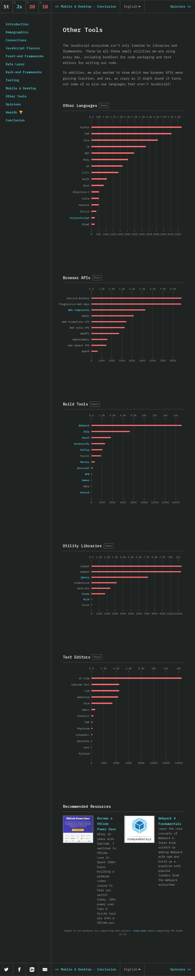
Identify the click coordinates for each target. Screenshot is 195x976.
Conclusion (15, 120)
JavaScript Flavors (23, 48)
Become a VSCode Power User (106, 823)
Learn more (140, 930)
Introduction (17, 24)
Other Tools (16, 96)
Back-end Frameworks (24, 72)
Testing (12, 80)
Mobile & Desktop (21, 88)
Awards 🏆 (14, 112)
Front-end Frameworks (25, 56)
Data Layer (15, 64)
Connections (16, 40)
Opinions (13, 104)
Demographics (17, 32)
